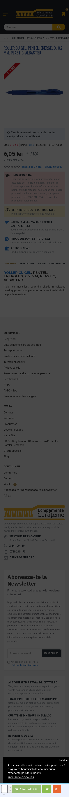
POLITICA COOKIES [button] (21, 777)
